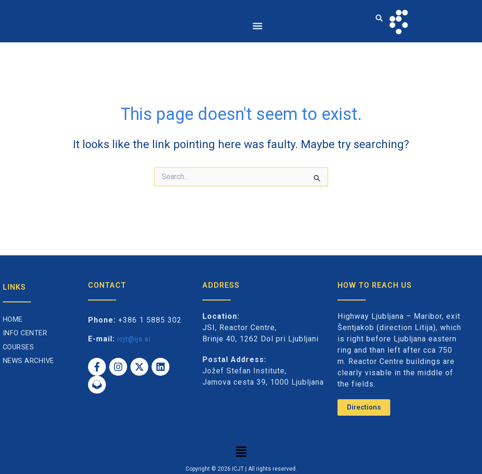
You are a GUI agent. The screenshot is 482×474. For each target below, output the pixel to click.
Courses (20, 346)
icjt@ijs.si (135, 338)
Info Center (27, 332)
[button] (257, 25)
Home (14, 318)
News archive (31, 360)
